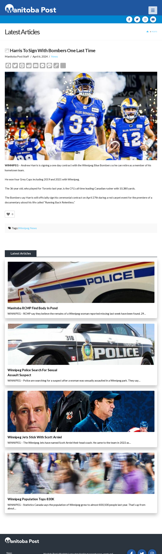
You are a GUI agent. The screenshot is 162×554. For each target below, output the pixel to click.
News (54, 56)
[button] (152, 10)
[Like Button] (8, 214)
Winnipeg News (27, 228)
